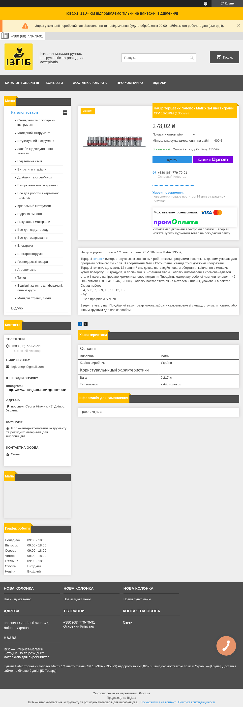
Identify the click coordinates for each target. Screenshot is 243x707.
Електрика (25, 245)
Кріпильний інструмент (34, 206)
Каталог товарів (20, 83)
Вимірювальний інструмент (37, 185)
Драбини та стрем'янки (34, 177)
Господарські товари (32, 262)
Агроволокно (26, 269)
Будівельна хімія (29, 161)
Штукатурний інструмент (35, 141)
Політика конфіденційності (196, 702)
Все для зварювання (32, 237)
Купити (172, 160)
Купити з (213, 160)
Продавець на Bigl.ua (121, 698)
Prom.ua (144, 693)
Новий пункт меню (17, 599)
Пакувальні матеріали (33, 222)
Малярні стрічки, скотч (34, 298)
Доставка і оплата (90, 83)
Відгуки (159, 83)
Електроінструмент (31, 254)
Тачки (21, 277)
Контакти (54, 83)
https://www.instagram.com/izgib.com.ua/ (36, 390)
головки (98, 259)
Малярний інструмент (33, 133)
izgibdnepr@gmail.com (27, 367)
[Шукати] (191, 57)
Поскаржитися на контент (158, 702)
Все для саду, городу (33, 230)
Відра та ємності (29, 214)
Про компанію (130, 83)
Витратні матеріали (31, 169)
